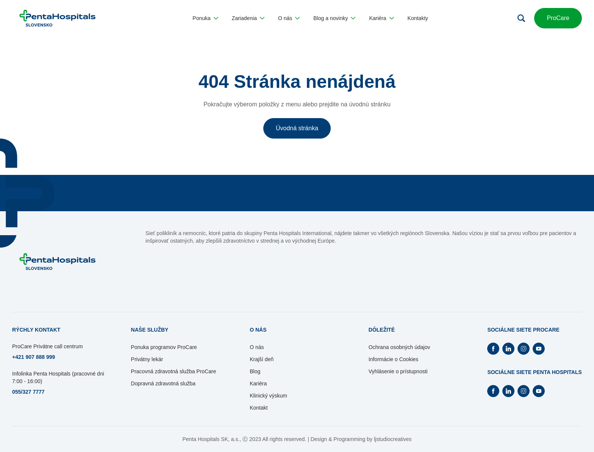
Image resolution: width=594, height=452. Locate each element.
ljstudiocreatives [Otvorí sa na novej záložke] (393, 439)
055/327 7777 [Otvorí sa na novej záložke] (28, 392)
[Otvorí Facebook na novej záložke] (493, 349)
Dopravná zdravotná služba (163, 383)
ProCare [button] (558, 18)
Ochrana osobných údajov (399, 347)
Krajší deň (262, 359)
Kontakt (258, 408)
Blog (255, 371)
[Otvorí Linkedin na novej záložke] (508, 349)
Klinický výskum (268, 396)
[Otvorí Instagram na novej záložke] (523, 349)
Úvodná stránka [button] (297, 128)
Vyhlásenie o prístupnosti (398, 371)
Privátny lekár (147, 359)
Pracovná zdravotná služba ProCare (173, 371)
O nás (257, 347)
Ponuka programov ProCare (164, 347)
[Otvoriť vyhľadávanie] (521, 18)
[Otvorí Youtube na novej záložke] (539, 349)
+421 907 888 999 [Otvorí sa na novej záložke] (33, 357)
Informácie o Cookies (394, 359)
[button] (205, 18)
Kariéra (258, 383)
